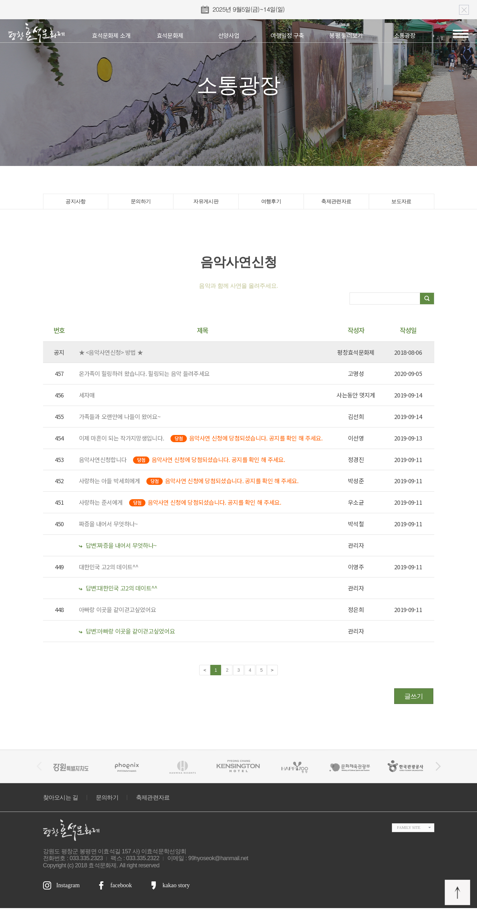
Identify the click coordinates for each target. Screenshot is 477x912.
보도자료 (401, 203)
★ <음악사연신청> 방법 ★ (111, 356)
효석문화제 (170, 35)
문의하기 (140, 203)
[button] (438, 770)
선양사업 (228, 35)
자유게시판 (206, 203)
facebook (121, 889)
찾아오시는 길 (60, 801)
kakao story (175, 889)
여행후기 (271, 203)
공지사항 (75, 203)
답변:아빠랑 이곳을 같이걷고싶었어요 (127, 635)
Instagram (68, 889)
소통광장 (404, 35)
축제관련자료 (336, 203)
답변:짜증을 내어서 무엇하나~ (118, 549)
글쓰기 (413, 700)
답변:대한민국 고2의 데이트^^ (118, 592)
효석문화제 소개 (111, 35)
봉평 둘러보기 (346, 35)
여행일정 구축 (287, 35)
